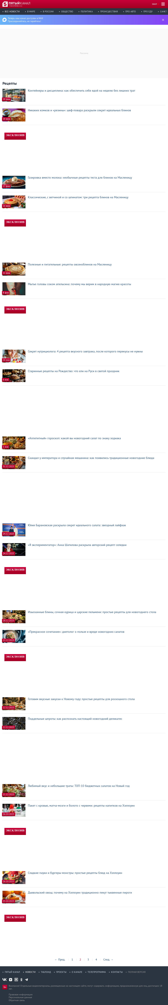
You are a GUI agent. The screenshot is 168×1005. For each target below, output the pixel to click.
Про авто (130, 11)
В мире (31, 11)
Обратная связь (17, 1000)
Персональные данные (20, 997)
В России (48, 11)
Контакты (117, 972)
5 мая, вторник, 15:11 (15, 6)
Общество (67, 11)
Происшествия (109, 11)
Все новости (12, 11)
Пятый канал (12, 972)
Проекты (61, 972)
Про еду (148, 11)
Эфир (154, 4)
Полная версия (137, 972)
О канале (77, 972)
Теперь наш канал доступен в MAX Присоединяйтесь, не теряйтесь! (25, 20)
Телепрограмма (97, 972)
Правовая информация (20, 994)
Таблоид (46, 972)
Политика (87, 11)
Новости (30, 972)
